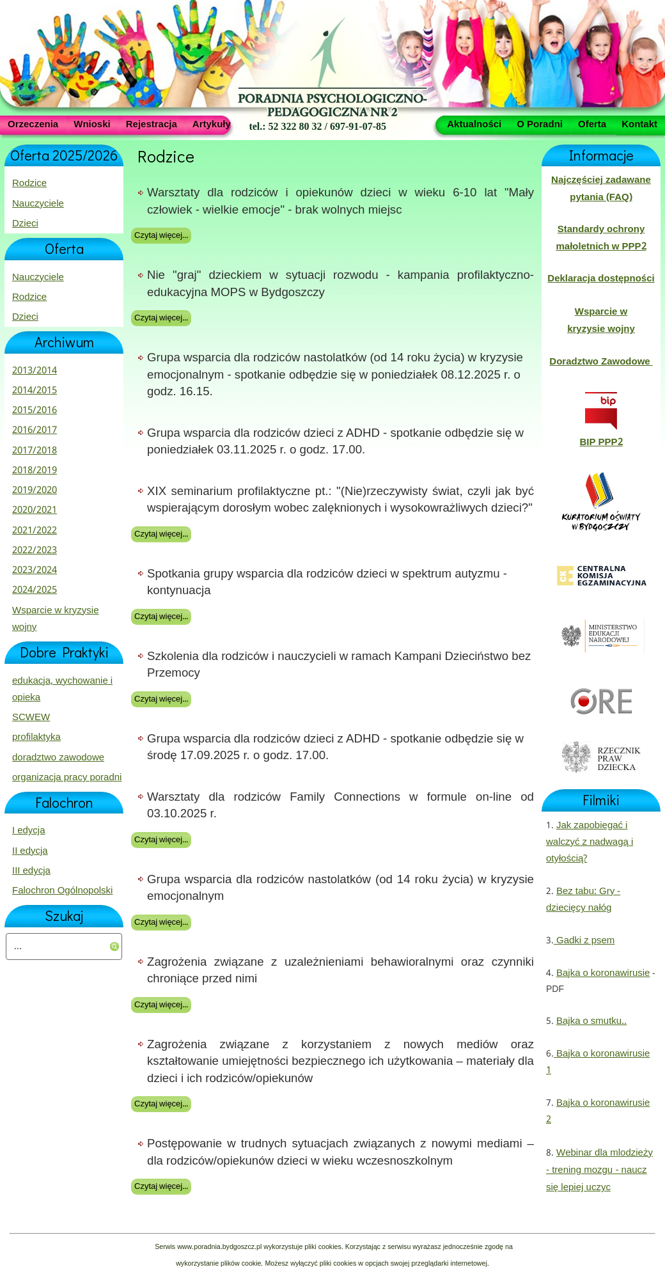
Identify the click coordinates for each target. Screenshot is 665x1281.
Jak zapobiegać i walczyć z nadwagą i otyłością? (589, 842)
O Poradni (540, 123)
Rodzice (29, 183)
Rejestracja (151, 123)
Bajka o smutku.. (591, 1021)
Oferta (592, 123)
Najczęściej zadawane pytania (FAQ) (601, 188)
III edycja (31, 871)
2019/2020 (34, 490)
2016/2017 (34, 430)
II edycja (30, 851)
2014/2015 (34, 390)
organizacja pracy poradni (66, 777)
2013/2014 (34, 371)
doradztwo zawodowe (58, 758)
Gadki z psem (584, 940)
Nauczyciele (38, 204)
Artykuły (211, 123)
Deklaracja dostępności (600, 279)
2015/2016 (34, 410)
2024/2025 (34, 590)
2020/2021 (34, 510)
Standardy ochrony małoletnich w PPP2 (601, 238)
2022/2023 (34, 550)
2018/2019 (34, 470)
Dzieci (25, 224)
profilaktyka (36, 737)
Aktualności (474, 123)
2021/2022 (34, 531)
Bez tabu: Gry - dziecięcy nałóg (583, 899)
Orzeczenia (33, 123)
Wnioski (92, 123)
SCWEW (31, 717)
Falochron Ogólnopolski (62, 891)
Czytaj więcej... (161, 235)
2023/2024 (34, 570)
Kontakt (639, 123)
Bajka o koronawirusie (603, 973)
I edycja (28, 830)
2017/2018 (34, 451)
